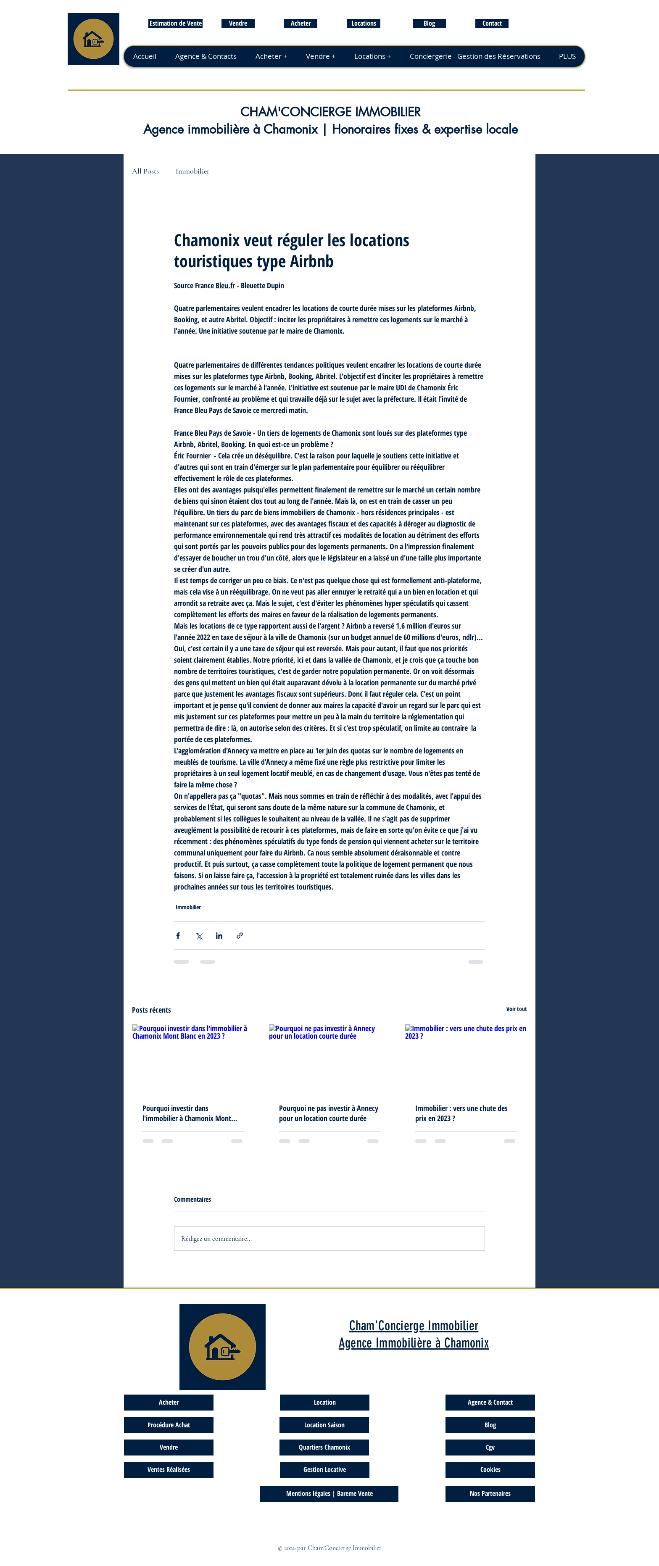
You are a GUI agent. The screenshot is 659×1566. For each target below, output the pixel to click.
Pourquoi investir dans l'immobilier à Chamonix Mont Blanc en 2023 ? (186, 1113)
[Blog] (429, 23)
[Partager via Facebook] (178, 936)
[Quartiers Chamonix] (324, 1447)
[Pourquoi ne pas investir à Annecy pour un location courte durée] (329, 1058)
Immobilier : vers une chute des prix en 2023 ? (461, 1113)
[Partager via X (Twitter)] (199, 936)
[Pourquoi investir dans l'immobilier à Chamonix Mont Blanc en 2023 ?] (193, 1058)
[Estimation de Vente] (175, 23)
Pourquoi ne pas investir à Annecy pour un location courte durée (328, 1113)
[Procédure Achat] (169, 1425)
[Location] (324, 1402)
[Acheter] (301, 23)
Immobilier (193, 171)
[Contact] (492, 23)
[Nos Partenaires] (490, 1493)
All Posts (145, 171)
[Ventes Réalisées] (169, 1469)
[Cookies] (490, 1469)
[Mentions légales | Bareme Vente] (329, 1493)
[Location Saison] (324, 1425)
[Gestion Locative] (324, 1469)
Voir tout (516, 1009)
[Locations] (364, 23)
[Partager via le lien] (240, 936)
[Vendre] (238, 23)
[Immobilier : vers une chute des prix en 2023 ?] (466, 1058)
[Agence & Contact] (490, 1402)
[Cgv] (490, 1447)
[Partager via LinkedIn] (219, 936)
